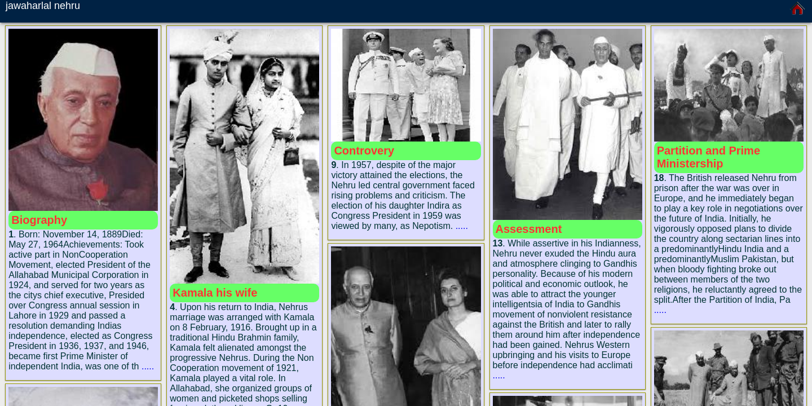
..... (148, 366)
